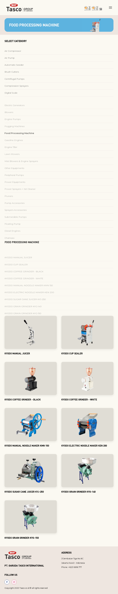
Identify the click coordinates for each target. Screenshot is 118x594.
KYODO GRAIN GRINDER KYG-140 (23, 314)
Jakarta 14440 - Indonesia (73, 563)
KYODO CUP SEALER (16, 272)
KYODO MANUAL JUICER (18, 265)
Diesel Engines (12, 239)
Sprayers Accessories (16, 218)
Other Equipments (14, 176)
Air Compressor (13, 52)
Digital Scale (11, 94)
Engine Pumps (13, 127)
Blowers (9, 120)
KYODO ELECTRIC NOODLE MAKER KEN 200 (29, 300)
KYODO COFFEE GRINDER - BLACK (24, 279)
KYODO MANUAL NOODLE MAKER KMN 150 (29, 293)
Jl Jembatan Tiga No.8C (72, 558)
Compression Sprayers (16, 87)
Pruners (9, 204)
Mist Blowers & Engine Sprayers (21, 169)
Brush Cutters (12, 73)
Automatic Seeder (14, 66)
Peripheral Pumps (14, 183)
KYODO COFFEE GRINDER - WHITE (24, 286)
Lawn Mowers (12, 162)
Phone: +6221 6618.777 (71, 567)
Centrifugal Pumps (14, 80)
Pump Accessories (14, 211)
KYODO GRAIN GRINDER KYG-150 (23, 321)
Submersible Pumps (15, 225)
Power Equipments (15, 190)
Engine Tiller (11, 155)
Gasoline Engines (14, 148)
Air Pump (10, 59)
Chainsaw (10, 246)
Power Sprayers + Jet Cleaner (20, 197)
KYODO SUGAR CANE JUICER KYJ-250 (25, 307)
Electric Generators (14, 113)
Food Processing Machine (19, 141)
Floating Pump (13, 232)
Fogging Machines (14, 134)
